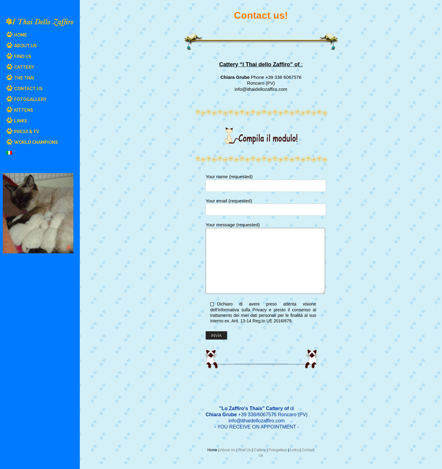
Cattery (260, 450)
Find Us (244, 450)
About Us (227, 450)
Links (294, 450)
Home (212, 450)
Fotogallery (278, 450)
